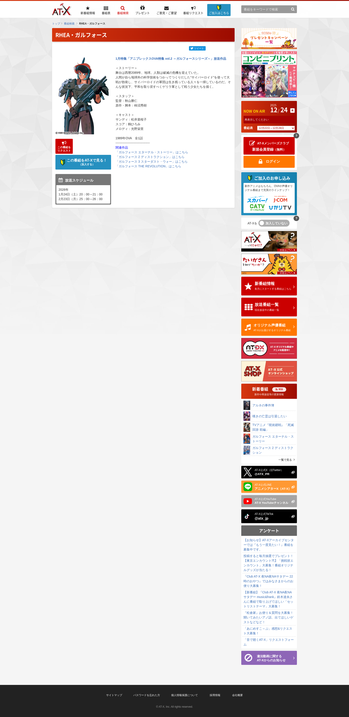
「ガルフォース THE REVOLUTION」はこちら (148, 166)
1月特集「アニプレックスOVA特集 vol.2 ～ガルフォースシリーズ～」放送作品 (171, 58)
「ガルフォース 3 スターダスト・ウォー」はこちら (152, 161)
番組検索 (69, 23)
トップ (56, 23)
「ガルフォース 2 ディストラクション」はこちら (150, 157)
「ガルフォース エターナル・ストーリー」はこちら (152, 152)
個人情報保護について (184, 695)
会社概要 (237, 695)
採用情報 (215, 695)
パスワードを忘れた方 (146, 695)
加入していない (276, 223)
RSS (281, 389)
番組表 (248, 128)
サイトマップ (114, 695)
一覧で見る (285, 459)
